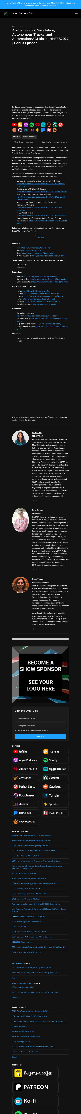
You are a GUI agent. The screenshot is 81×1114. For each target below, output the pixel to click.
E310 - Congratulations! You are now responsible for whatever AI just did (37, 1021)
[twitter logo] (36, 570)
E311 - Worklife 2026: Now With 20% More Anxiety (29, 1016)
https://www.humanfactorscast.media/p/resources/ (37, 316)
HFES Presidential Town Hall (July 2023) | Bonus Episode (31, 968)
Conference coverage (22, 983)
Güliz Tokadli (38, 579)
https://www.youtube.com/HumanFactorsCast (41, 294)
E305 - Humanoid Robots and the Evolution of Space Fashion (33, 1047)
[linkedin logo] (42, 501)
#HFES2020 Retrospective (21, 942)
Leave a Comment (60, 142)
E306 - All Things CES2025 (21, 1042)
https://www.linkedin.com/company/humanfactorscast (45, 296)
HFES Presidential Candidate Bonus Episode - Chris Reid (31, 840)
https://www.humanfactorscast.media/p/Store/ (50, 282)
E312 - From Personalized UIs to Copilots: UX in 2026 (30, 1011)
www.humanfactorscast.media (44, 304)
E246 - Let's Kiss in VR (19, 927)
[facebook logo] (39, 501)
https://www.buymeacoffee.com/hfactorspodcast (49, 279)
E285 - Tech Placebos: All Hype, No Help (26, 856)
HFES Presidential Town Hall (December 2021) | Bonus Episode (34, 851)
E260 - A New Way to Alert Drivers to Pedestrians (29, 878)
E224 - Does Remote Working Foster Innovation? (29, 932)
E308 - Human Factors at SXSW (23, 987)
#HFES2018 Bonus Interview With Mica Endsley (28, 916)
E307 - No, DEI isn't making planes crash (26, 1036)
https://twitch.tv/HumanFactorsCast (36, 291)
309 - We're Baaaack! (19, 1026)
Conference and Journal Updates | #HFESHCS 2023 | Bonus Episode (35, 973)
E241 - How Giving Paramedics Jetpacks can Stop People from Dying (36, 861)
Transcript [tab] (29, 142)
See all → (15, 978)
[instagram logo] (36, 501)
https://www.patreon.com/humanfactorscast (41, 277)
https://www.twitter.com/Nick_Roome (35, 248)
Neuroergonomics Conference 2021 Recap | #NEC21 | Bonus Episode (36, 904)
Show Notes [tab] (18, 142)
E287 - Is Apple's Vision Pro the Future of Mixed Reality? (31, 835)
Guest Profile (46, 142)
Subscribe (40, 736)
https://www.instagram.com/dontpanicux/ (38, 253)
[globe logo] (33, 501)
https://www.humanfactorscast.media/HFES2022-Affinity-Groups (42, 192)
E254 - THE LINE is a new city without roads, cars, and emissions (34, 884)
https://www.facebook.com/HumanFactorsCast (43, 302)
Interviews (17, 964)
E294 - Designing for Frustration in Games (26, 952)
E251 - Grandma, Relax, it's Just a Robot (26, 889)
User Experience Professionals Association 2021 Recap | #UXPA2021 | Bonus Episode (39, 910)
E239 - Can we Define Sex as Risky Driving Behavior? (30, 846)
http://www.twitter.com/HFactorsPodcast (39, 299)
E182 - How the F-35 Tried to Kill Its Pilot (26, 899)
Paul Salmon (37, 510)
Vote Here (40, 237)
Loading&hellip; (40, 377)
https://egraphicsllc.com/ (51, 324)
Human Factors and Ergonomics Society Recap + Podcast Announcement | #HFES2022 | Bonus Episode (38, 867)
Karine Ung (37, 432)
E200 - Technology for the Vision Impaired (26, 922)
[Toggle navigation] (76, 13)
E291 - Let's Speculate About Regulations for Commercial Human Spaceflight (39, 947)
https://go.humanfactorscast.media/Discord (48, 256)
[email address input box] (40, 726)
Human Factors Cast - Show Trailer (24, 873)
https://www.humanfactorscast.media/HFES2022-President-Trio (41, 215)
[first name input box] (40, 718)
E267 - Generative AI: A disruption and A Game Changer (31, 937)
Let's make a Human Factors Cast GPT (25, 1052)
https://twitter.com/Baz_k (31, 250)
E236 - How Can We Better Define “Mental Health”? (29, 894)
